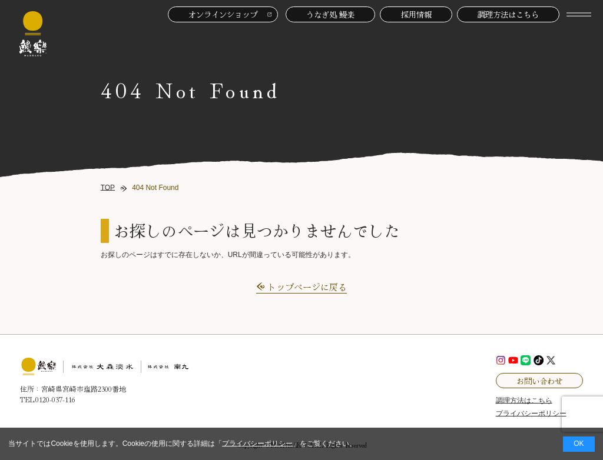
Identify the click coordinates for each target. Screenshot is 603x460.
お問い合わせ (539, 380)
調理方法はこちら (508, 14)
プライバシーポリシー (257, 443)
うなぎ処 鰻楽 (330, 14)
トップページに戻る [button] (307, 287)
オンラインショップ (222, 14)
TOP (108, 188)
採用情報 (416, 14)
